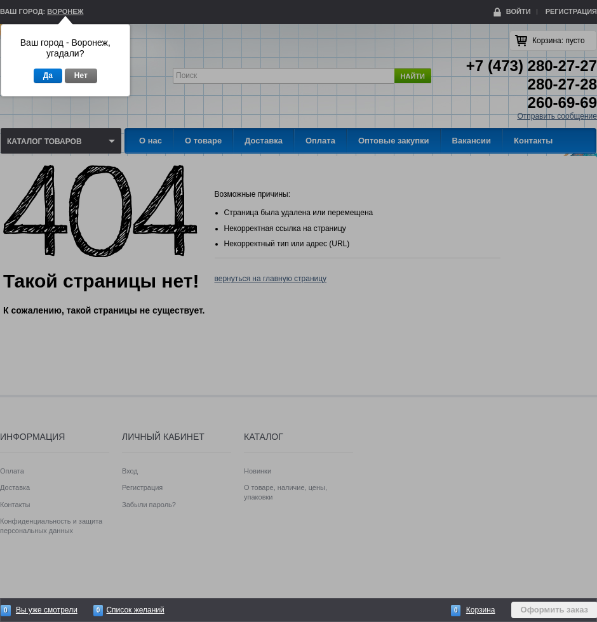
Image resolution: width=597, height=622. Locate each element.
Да (48, 75)
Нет (81, 75)
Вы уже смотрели (46, 609)
